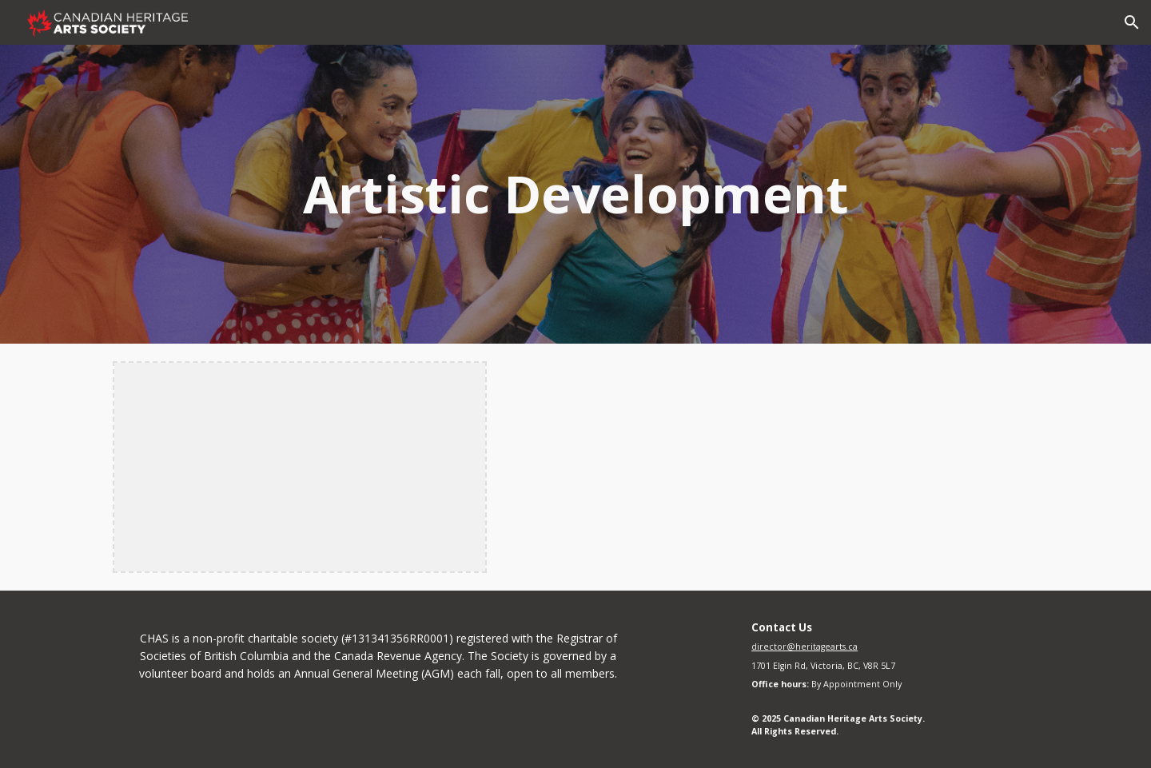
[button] (1132, 22)
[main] (575, 194)
